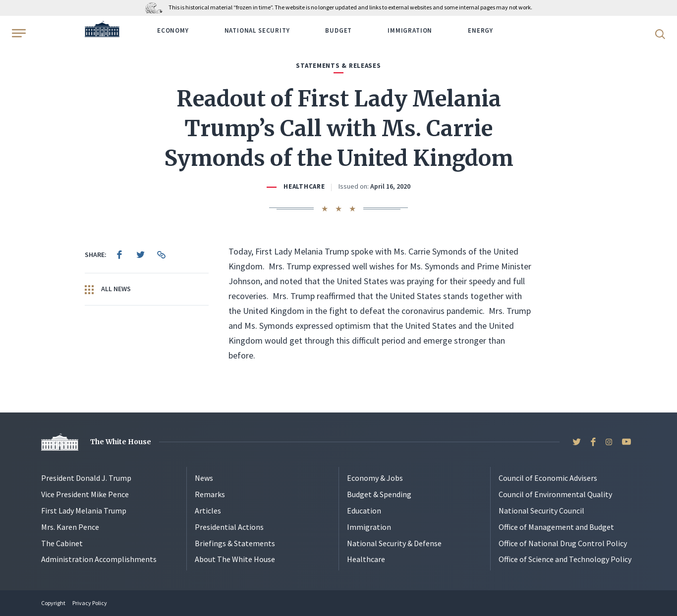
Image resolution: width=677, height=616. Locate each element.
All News (108, 289)
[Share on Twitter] (140, 254)
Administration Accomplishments (99, 559)
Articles (208, 510)
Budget (338, 30)
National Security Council (541, 510)
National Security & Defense (394, 543)
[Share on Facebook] (119, 254)
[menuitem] (119, 254)
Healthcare (304, 186)
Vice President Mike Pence (85, 494)
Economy (173, 30)
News (204, 478)
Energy (480, 30)
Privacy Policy (89, 603)
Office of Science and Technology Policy (565, 559)
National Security (257, 30)
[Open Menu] (18, 33)
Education (364, 510)
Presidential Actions (229, 527)
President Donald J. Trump (86, 478)
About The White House (235, 559)
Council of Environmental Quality (555, 494)
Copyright (53, 603)
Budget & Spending (379, 494)
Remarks (210, 494)
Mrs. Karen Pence (70, 527)
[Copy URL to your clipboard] (161, 254)
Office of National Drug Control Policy (563, 543)
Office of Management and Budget (556, 527)
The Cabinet (62, 543)
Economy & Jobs (375, 478)
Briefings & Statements (235, 543)
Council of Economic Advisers (548, 478)
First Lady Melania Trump (83, 510)
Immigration (410, 30)
